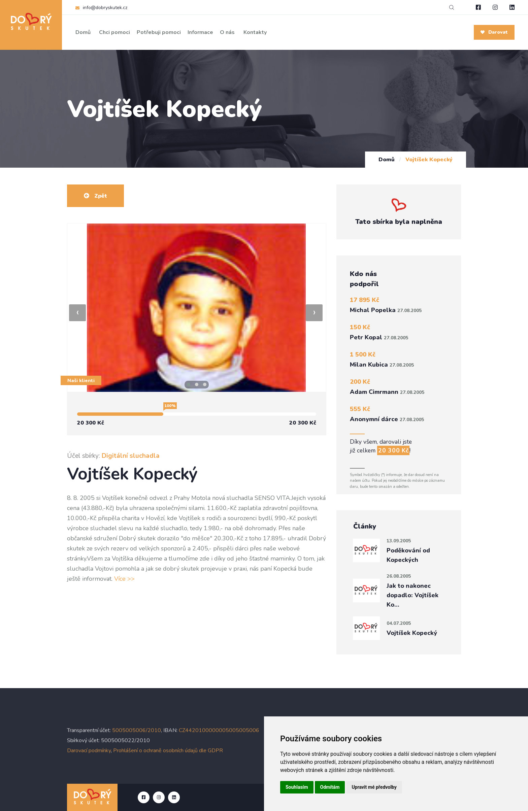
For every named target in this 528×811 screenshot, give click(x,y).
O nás (227, 32)
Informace (200, 32)
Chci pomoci (114, 32)
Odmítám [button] (330, 787)
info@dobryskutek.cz (105, 7)
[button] (189, 384)
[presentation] (77, 312)
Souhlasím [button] (297, 787)
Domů (83, 32)
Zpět (95, 196)
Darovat (494, 32)
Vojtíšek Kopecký (412, 633)
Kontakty (255, 32)
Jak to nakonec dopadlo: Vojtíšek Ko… (412, 595)
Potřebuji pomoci (159, 32)
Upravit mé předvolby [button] (374, 787)
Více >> (124, 579)
